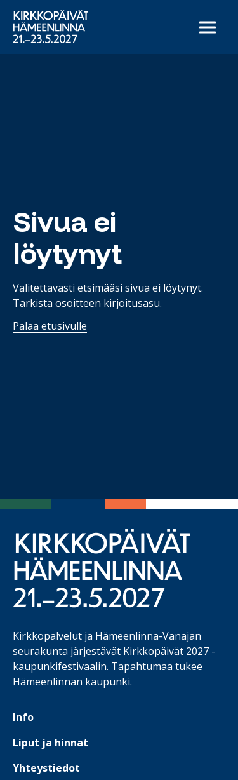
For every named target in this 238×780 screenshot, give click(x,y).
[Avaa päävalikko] (207, 27)
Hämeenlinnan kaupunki (71, 682)
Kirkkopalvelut (47, 636)
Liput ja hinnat (50, 743)
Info (23, 717)
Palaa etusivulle (50, 326)
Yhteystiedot (46, 768)
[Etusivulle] (50, 26)
